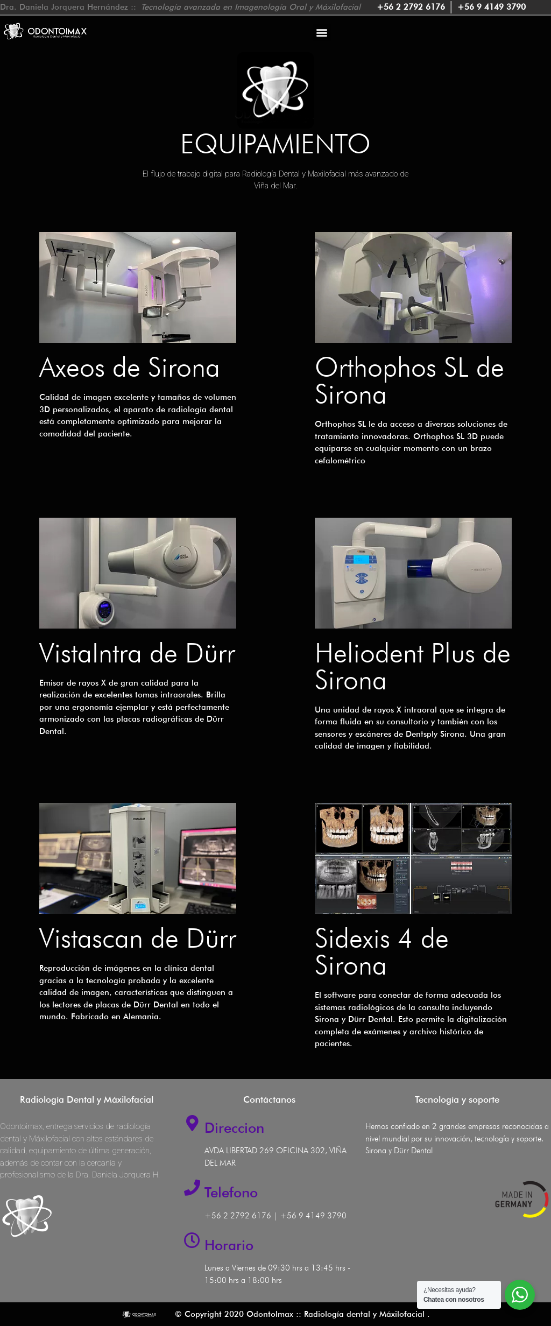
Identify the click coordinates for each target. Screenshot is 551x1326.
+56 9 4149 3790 (313, 1216)
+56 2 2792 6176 (237, 1216)
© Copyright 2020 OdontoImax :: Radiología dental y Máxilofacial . (302, 1314)
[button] (322, 32)
